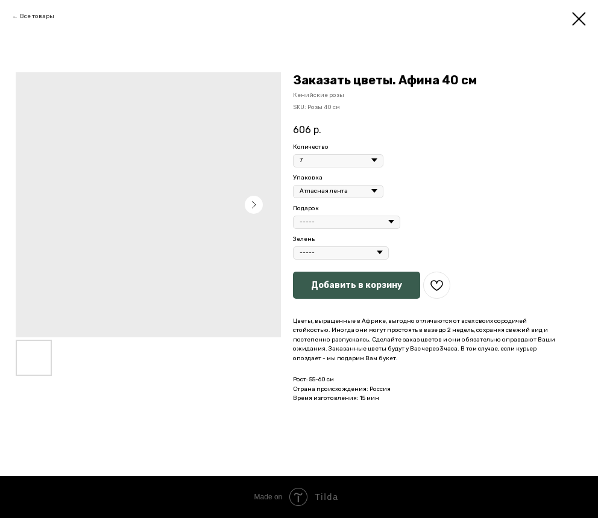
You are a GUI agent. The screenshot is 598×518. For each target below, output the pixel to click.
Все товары (37, 16)
